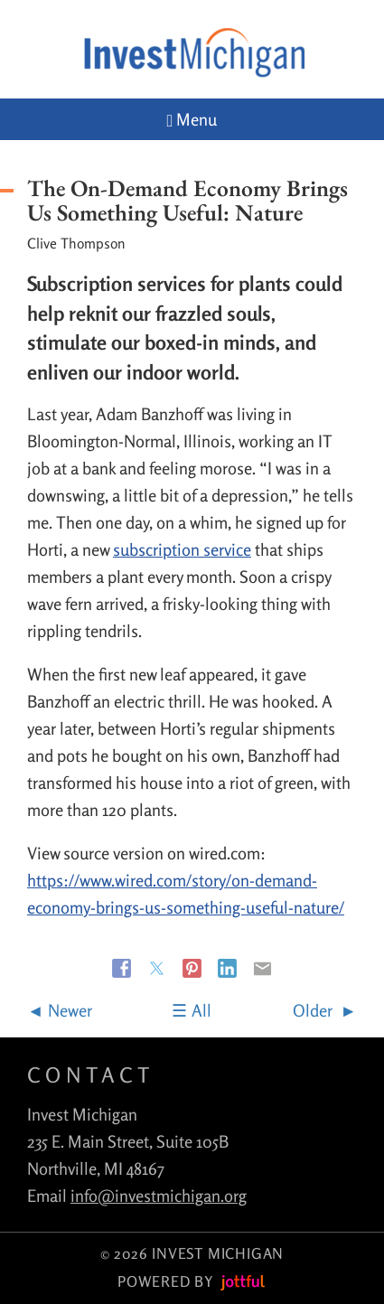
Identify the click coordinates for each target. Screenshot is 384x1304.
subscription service (182, 549)
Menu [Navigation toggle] (192, 119)
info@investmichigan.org (158, 1195)
